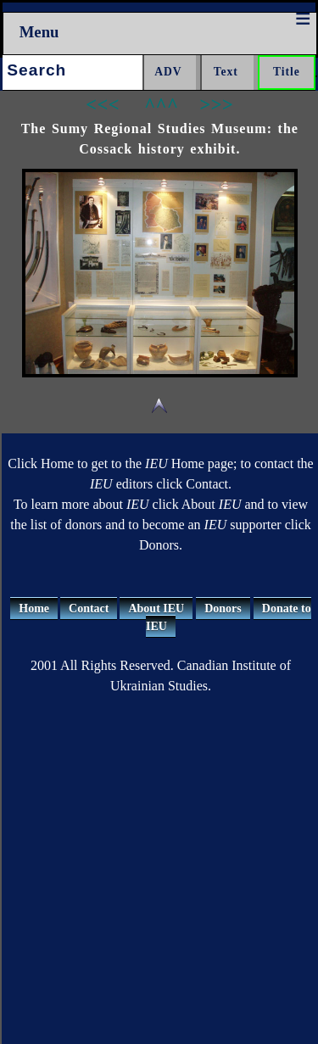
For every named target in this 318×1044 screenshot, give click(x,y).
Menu (39, 32)
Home (34, 608)
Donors (223, 608)
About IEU (156, 608)
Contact (89, 608)
